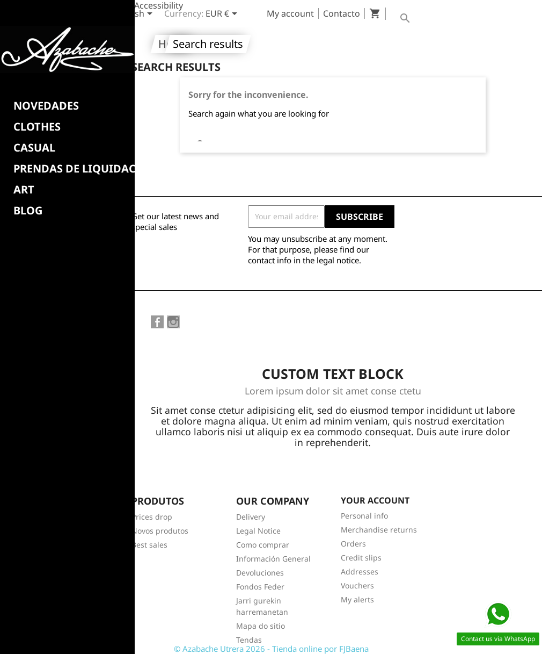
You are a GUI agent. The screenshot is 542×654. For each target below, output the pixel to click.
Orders (353, 543)
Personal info (364, 516)
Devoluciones (260, 572)
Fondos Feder (260, 586)
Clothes (37, 127)
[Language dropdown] (135, 14)
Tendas (249, 640)
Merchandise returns (379, 529)
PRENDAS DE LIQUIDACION (85, 169)
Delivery (250, 517)
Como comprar (262, 545)
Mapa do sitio (260, 626)
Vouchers (357, 585)
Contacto (341, 13)
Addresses (359, 571)
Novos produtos (159, 531)
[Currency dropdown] (223, 14)
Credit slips (361, 557)
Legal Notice (258, 531)
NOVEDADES (46, 106)
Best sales (149, 545)
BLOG (27, 211)
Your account (375, 500)
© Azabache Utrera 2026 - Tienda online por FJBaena (271, 648)
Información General (273, 559)
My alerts (357, 599)
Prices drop (151, 517)
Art (23, 190)
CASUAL (34, 148)
